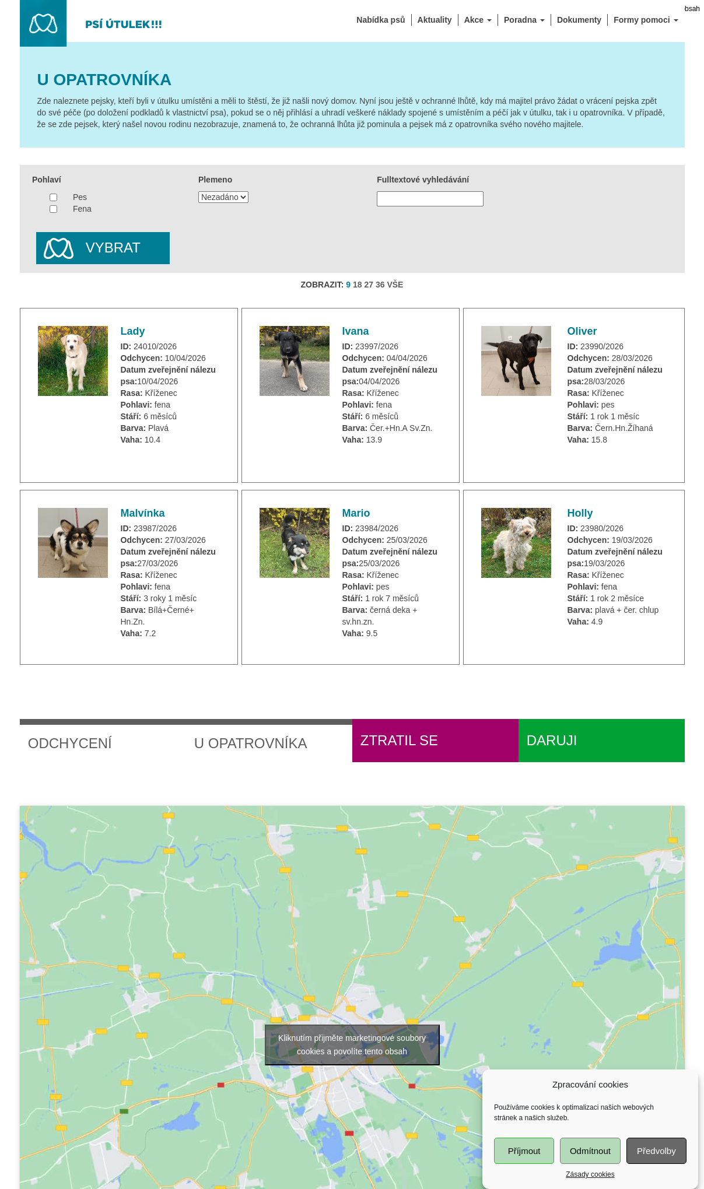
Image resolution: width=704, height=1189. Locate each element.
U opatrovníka (250, 743)
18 (357, 284)
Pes (80, 197)
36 (380, 284)
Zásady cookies (590, 1183)
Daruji (552, 740)
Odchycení (70, 743)
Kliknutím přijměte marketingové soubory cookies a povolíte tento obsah (352, 1044)
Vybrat (88, 248)
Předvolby (656, 1159)
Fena (82, 208)
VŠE (395, 284)
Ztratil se (399, 740)
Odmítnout (590, 1159)
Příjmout (524, 1159)
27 (368, 284)
